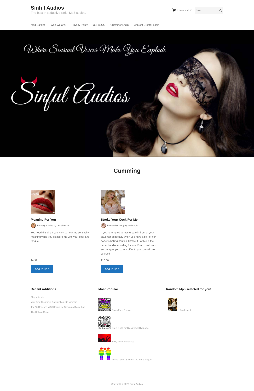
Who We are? (59, 25)
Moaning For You (43, 219)
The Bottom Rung (40, 312)
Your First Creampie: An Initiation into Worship (54, 302)
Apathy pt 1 (185, 310)
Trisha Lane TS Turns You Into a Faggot (132, 359)
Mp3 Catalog (38, 25)
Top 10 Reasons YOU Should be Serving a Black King (58, 307)
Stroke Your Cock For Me (119, 219)
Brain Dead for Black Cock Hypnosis (130, 328)
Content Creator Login (146, 25)
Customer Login (119, 25)
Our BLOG (99, 25)
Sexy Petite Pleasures (123, 341)
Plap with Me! (37, 297)
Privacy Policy (80, 25)
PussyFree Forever (121, 310)
